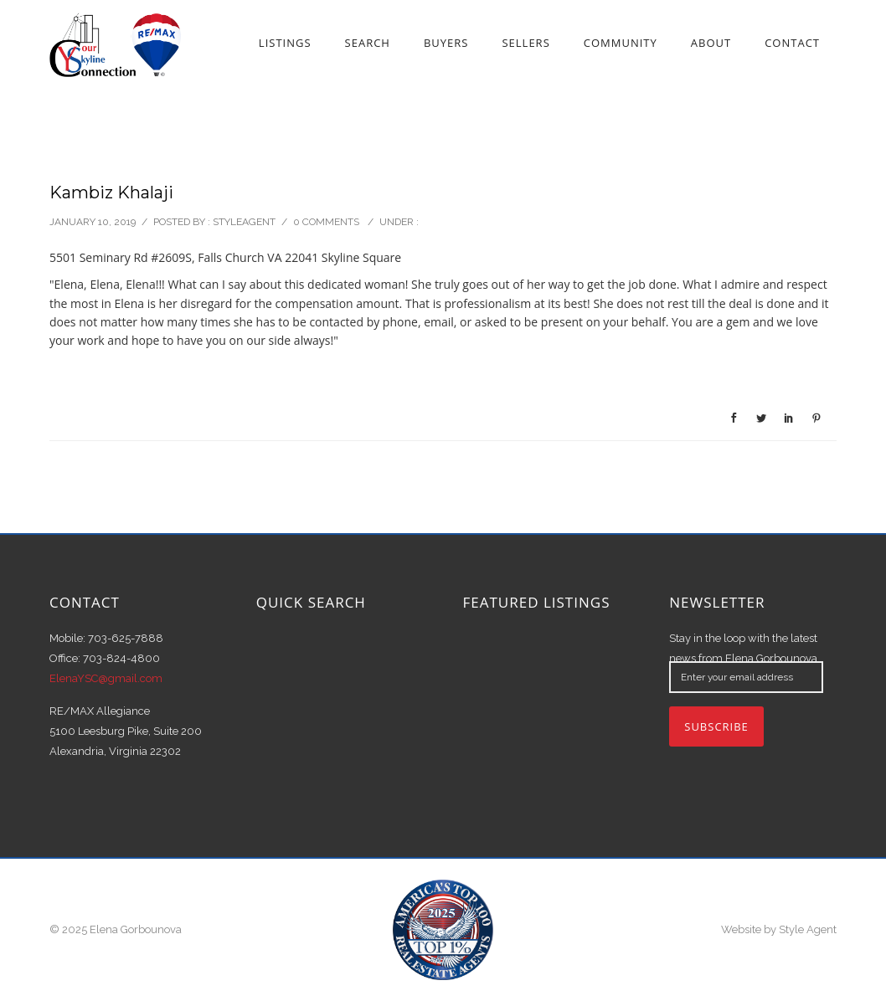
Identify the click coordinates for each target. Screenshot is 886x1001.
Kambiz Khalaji (111, 192)
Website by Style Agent (779, 929)
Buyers (446, 42)
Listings (285, 42)
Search (367, 42)
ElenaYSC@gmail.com (105, 678)
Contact (792, 42)
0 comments (326, 222)
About (711, 42)
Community (620, 42)
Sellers (525, 42)
